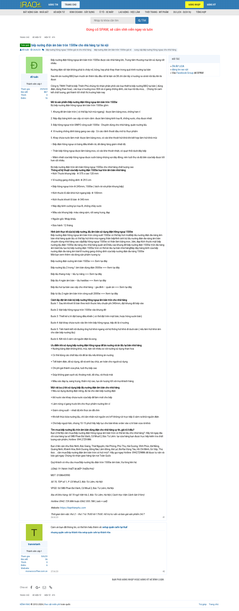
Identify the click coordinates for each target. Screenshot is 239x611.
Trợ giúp (203, 604)
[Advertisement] (194, 129)
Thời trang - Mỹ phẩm (156, 12)
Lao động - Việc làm (129, 12)
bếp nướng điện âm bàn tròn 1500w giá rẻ (112, 50)
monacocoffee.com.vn (37, 571)
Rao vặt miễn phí (52, 604)
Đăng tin (53, 4)
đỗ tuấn (25, 50)
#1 (163, 517)
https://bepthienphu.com (73, 507)
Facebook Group (185, 73)
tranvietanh (35, 544)
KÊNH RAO (25, 604)
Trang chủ (70, 4)
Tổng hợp (201, 12)
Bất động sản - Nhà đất (36, 12)
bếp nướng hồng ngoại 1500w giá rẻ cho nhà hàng (68, 50)
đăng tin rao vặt (181, 69)
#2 (163, 571)
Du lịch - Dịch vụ (182, 12)
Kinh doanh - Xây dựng (82, 12)
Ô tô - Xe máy (106, 12)
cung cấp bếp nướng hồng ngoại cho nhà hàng (155, 50)
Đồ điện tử (59, 12)
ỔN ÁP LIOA (179, 66)
